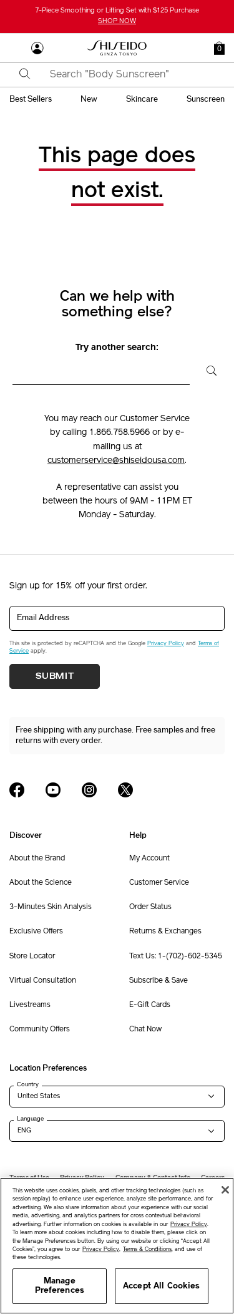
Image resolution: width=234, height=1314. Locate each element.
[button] (219, 48)
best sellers (30, 99)
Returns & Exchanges (165, 931)
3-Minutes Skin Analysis (50, 907)
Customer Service (159, 883)
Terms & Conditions (147, 1249)
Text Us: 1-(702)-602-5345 (175, 956)
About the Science (40, 883)
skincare (142, 99)
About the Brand (37, 858)
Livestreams (30, 1005)
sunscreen (206, 99)
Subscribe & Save (158, 981)
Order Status (150, 907)
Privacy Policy (165, 643)
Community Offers (39, 1029)
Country (28, 1084)
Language (30, 1119)
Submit (55, 676)
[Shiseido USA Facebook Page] (16, 789)
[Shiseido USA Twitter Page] (125, 789)
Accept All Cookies (161, 1286)
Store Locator (32, 956)
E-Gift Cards (149, 1005)
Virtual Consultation (42, 981)
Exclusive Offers (36, 931)
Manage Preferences (59, 1286)
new (88, 99)
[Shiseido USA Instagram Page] (89, 789)
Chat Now (145, 1029)
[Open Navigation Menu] (15, 48)
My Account (149, 858)
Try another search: (117, 348)
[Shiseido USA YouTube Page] (53, 789)
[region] (117, 1245)
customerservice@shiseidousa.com (116, 460)
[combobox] (128, 75)
